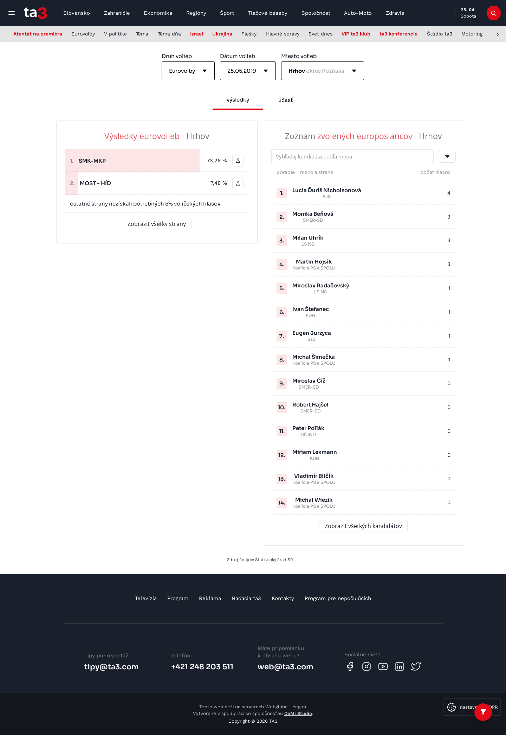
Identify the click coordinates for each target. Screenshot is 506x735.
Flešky (249, 34)
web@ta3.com (285, 666)
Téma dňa (169, 34)
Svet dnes (320, 34)
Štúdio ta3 (439, 34)
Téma (142, 34)
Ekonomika (158, 13)
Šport (227, 13)
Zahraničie (117, 13)
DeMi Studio (298, 713)
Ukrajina (222, 34)
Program (177, 598)
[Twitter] (416, 666)
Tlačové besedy (267, 13)
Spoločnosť (315, 13)
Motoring (471, 34)
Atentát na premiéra (37, 34)
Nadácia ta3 (246, 598)
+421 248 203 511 (202, 666)
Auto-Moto (358, 13)
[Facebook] (350, 666)
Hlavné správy (282, 34)
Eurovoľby (83, 34)
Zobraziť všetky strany (157, 224)
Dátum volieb (237, 56)
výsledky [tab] (238, 99)
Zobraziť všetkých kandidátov (363, 526)
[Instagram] (366, 666)
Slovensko (76, 13)
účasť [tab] (285, 100)
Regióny (196, 13)
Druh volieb (177, 56)
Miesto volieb (299, 56)
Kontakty (283, 598)
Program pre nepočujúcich (338, 598)
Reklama (210, 598)
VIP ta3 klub (356, 34)
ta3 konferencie (398, 34)
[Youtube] (383, 666)
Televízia (146, 598)
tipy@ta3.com (111, 666)
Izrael (196, 34)
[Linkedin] (399, 666)
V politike (115, 34)
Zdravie (395, 13)
